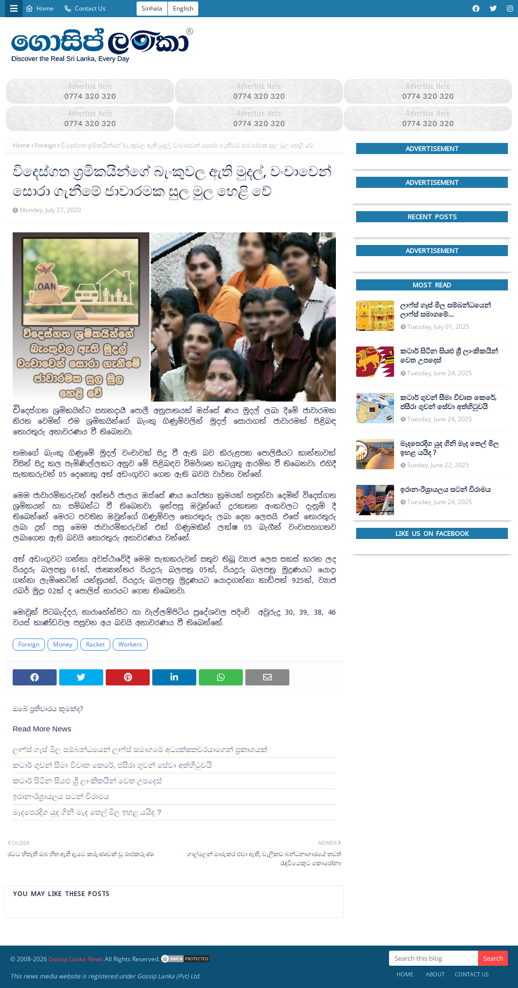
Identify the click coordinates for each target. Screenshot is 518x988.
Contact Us (85, 8)
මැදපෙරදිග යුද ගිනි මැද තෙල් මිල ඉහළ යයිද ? (87, 812)
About (435, 974)
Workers (130, 644)
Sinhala (152, 8)
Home (39, 8)
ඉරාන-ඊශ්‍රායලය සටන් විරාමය (61, 796)
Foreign (45, 145)
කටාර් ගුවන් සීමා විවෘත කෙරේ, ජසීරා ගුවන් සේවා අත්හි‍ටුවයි (112, 765)
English (183, 8)
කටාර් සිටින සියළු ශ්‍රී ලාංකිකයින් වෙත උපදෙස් (87, 780)
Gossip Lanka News (76, 959)
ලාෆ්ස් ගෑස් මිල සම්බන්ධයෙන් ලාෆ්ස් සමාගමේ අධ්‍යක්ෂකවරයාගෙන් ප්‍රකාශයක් (140, 749)
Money (62, 644)
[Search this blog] (433, 958)
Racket (95, 644)
